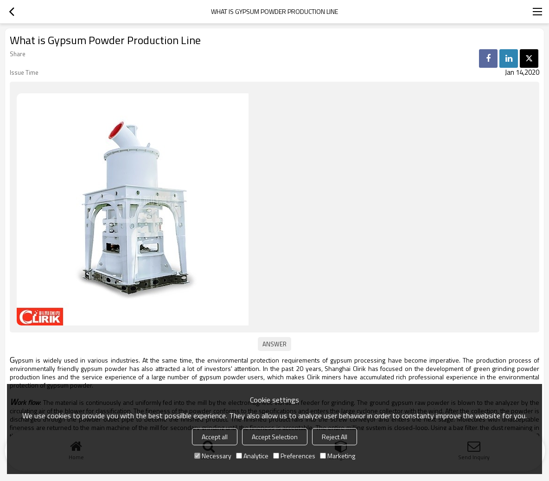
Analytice (252, 456)
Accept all (215, 437)
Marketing (337, 456)
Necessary (212, 456)
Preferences (294, 456)
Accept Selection (275, 437)
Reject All (334, 437)
